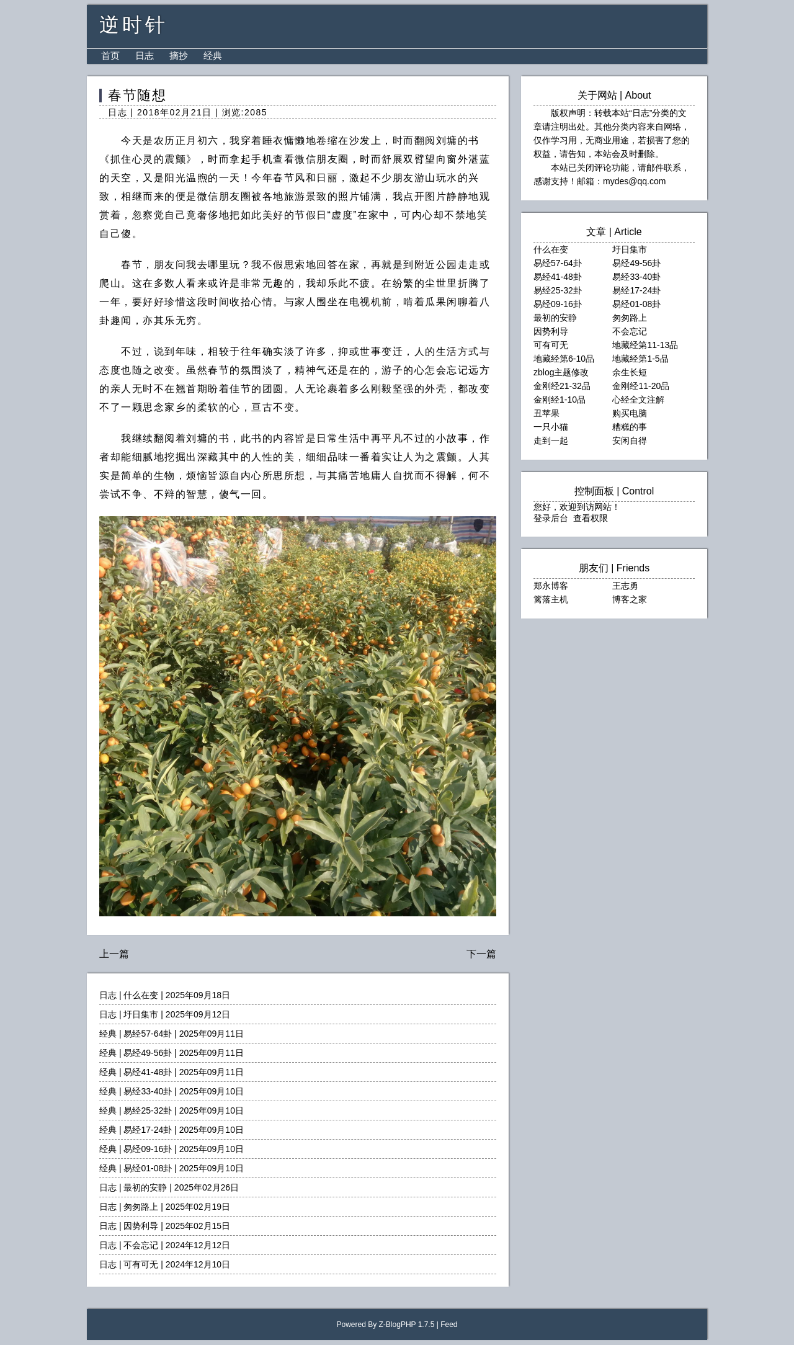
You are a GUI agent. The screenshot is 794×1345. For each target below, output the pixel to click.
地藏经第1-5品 (640, 359)
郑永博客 (550, 586)
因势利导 (140, 1226)
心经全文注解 (638, 399)
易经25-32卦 (147, 1110)
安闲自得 (629, 440)
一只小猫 (550, 427)
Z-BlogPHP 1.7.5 (407, 1324)
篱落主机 (550, 599)
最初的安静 (145, 1187)
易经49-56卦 (147, 1053)
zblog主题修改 (561, 372)
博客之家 (629, 599)
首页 (110, 55)
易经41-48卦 (147, 1072)
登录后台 (550, 518)
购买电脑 (629, 413)
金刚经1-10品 (559, 399)
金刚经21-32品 (562, 386)
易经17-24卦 (147, 1130)
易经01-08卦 (147, 1168)
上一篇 (114, 954)
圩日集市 (140, 1014)
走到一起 (550, 440)
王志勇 (625, 586)
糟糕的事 (629, 427)
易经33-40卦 (147, 1091)
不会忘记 (140, 1245)
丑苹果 (546, 413)
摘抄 (178, 55)
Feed (448, 1324)
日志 (144, 55)
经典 (212, 55)
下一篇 (481, 954)
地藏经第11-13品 (645, 345)
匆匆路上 (140, 1207)
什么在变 (140, 995)
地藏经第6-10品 (563, 359)
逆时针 (133, 25)
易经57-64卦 (147, 1034)
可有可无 (140, 1264)
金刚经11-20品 (640, 386)
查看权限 (590, 518)
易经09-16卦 (147, 1149)
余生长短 (629, 372)
